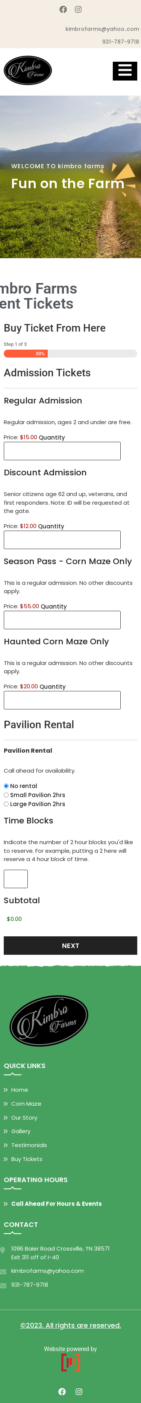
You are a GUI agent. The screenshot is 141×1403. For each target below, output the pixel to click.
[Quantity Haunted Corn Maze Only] (62, 700)
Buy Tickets (26, 1159)
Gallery (20, 1131)
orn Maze (28, 1104)
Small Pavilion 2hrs (37, 795)
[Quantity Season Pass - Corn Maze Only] (62, 620)
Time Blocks (28, 820)
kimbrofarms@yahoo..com (102, 29)
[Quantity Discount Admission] (62, 540)
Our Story (24, 1117)
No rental (23, 786)
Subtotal (22, 900)
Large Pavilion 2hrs (37, 804)
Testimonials (29, 1145)
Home (19, 1090)
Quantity (52, 437)
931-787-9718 (120, 42)
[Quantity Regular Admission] (62, 451)
